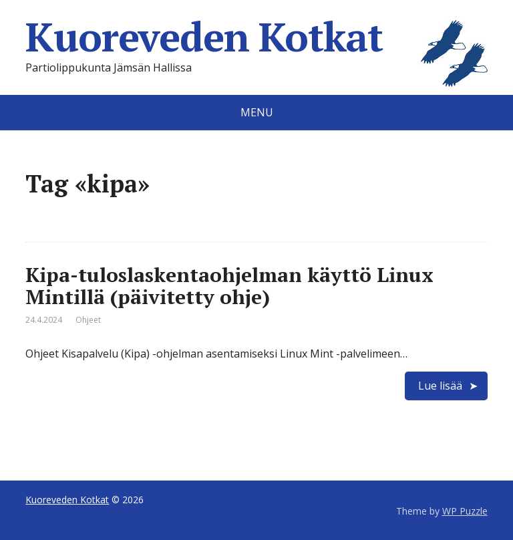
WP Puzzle (465, 511)
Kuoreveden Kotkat (256, 36)
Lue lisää (440, 385)
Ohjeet (88, 319)
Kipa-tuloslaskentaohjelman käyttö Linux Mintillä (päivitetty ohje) (229, 285)
